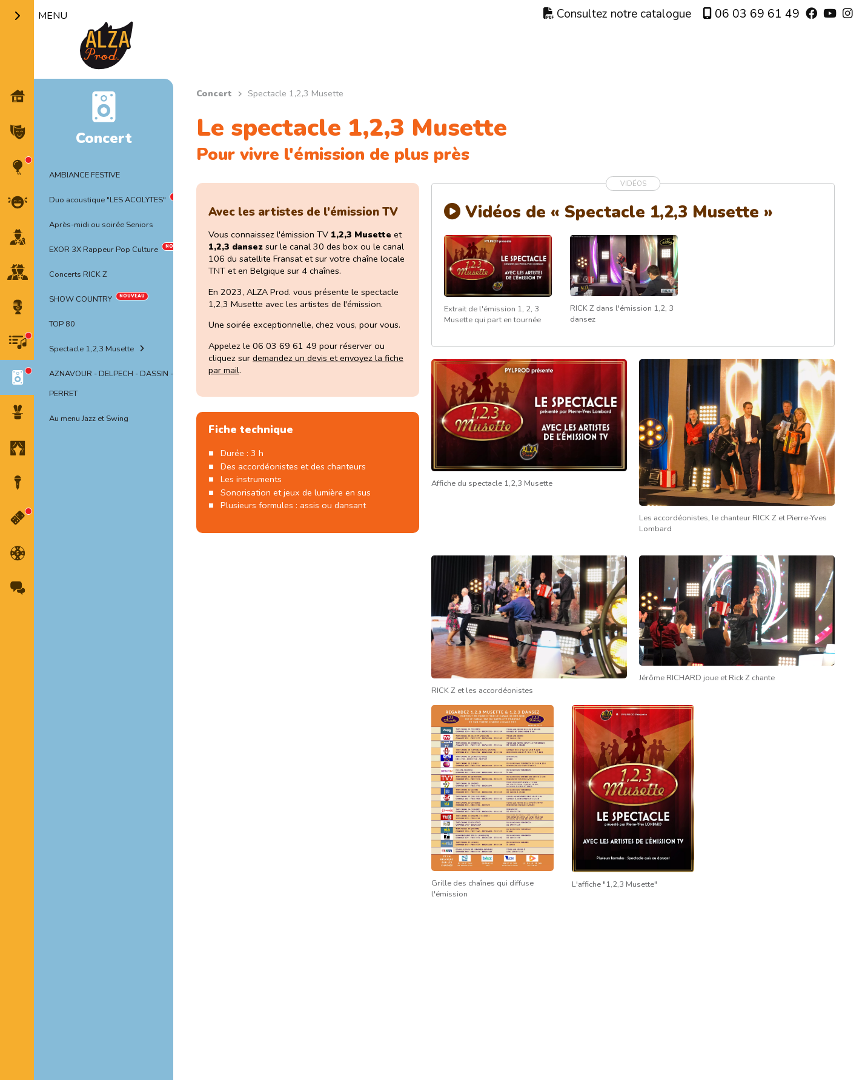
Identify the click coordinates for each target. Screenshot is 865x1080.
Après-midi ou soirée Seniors (101, 224)
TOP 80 (62, 324)
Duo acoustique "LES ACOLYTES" (107, 199)
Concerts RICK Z (78, 274)
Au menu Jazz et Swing (88, 418)
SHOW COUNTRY (80, 299)
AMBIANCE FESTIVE (84, 175)
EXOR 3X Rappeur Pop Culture (103, 249)
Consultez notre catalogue (617, 14)
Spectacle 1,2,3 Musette (91, 348)
